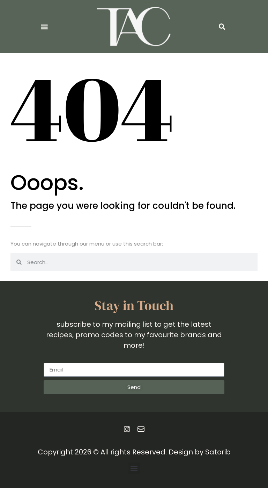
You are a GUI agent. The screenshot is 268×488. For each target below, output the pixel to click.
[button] (44, 27)
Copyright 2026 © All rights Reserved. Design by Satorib (134, 452)
